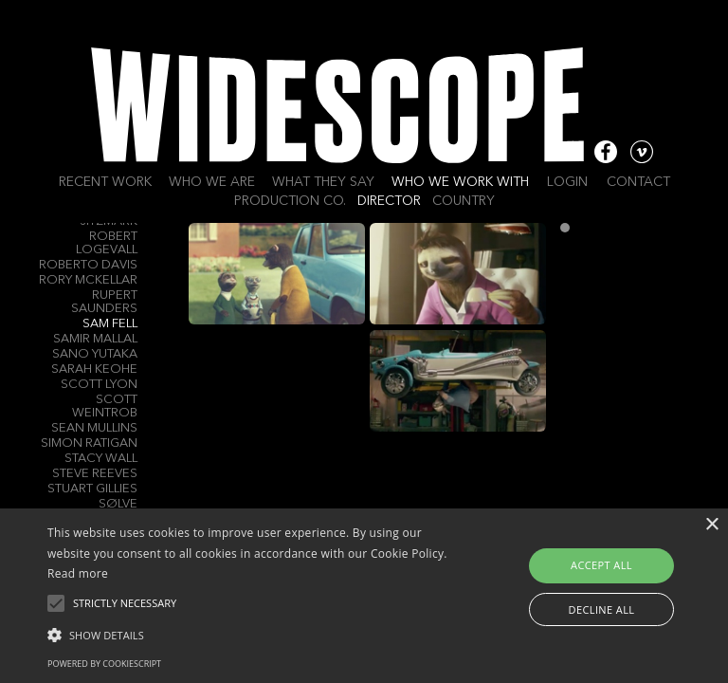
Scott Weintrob (104, 406)
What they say (323, 182)
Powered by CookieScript (104, 663)
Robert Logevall (106, 243)
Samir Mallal (95, 339)
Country (463, 201)
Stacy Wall (100, 458)
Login (567, 182)
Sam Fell (109, 324)
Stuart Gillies (92, 489)
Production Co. (290, 201)
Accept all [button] (601, 565)
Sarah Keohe (94, 369)
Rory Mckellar (88, 280)
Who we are (212, 182)
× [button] (711, 525)
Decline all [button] (602, 609)
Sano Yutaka (94, 354)
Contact (638, 182)
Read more (77, 573)
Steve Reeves (94, 474)
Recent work (105, 182)
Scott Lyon (99, 384)
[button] (253, 633)
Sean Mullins (94, 428)
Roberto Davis (88, 265)
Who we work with (460, 182)
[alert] (364, 595)
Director (389, 201)
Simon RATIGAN (89, 443)
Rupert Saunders (104, 302)
